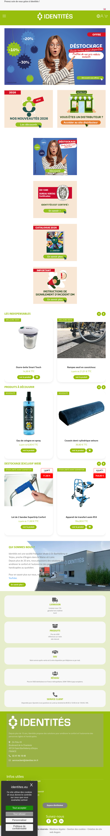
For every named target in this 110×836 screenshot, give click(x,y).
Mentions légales (57, 829)
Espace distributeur (55, 805)
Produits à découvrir (19, 387)
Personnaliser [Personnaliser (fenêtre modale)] (19, 820)
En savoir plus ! (17, 585)
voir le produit (25, 377)
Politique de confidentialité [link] (19, 827)
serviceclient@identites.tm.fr (25, 760)
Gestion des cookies (76, 829)
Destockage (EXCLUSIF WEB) (22, 463)
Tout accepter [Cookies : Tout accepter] (19, 808)
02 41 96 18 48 (19, 756)
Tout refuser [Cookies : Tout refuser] (19, 814)
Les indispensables (17, 313)
